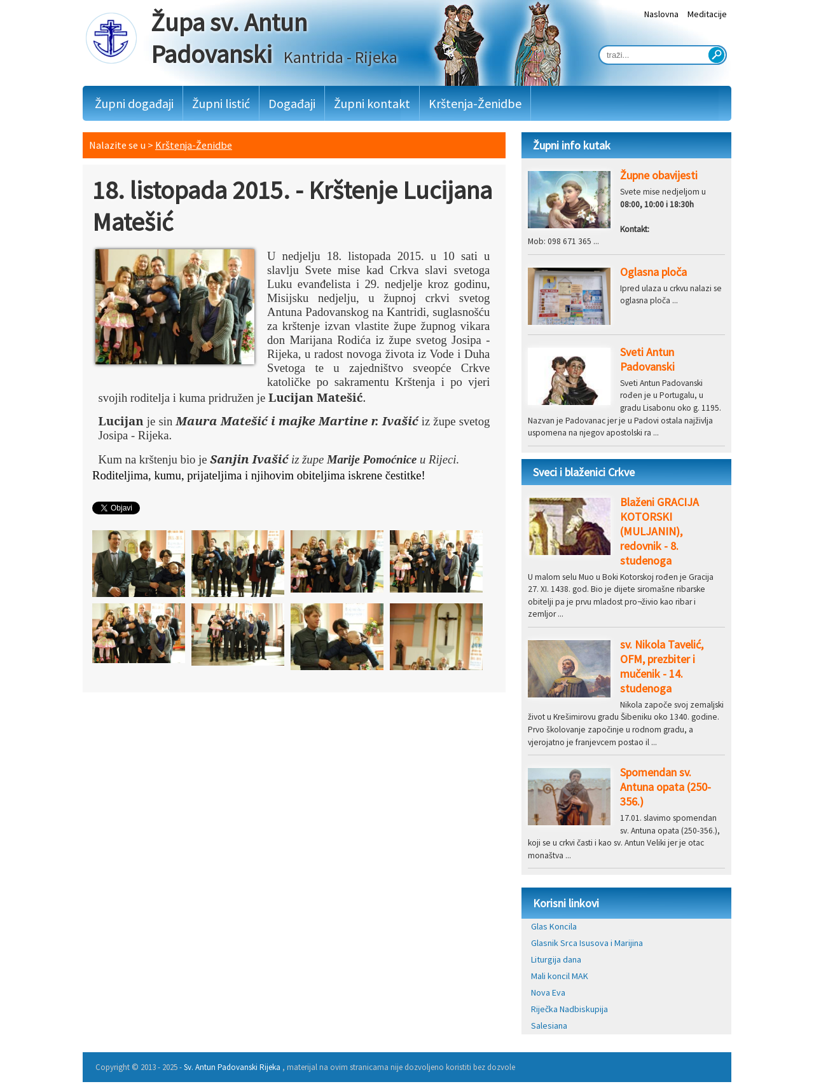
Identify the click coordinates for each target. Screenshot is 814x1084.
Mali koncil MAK (559, 976)
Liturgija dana (556, 959)
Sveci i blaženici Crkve (584, 472)
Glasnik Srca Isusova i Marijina (587, 943)
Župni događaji (134, 103)
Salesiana (549, 1025)
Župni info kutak (571, 145)
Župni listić (221, 103)
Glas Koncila (554, 926)
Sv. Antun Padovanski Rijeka (232, 1067)
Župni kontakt (372, 103)
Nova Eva (548, 992)
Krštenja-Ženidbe (475, 103)
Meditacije (707, 14)
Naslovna (661, 14)
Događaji (291, 103)
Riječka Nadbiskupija (569, 1009)
